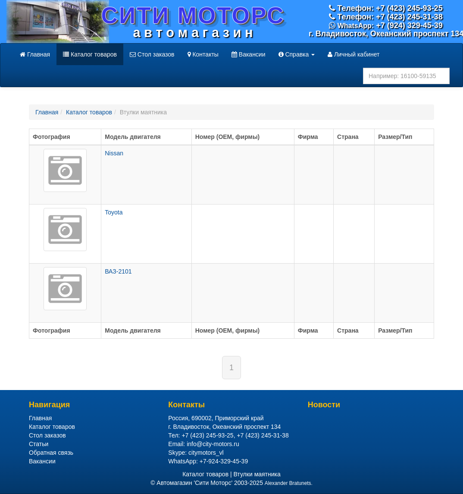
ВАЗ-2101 (118, 271)
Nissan (114, 153)
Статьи (38, 444)
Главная (35, 54)
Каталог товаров (90, 54)
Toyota (113, 212)
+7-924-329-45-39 (224, 461)
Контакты (203, 54)
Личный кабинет (353, 54)
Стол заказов (152, 54)
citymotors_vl (206, 452)
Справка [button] (296, 54)
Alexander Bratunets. (289, 483)
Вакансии (249, 54)
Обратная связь (51, 452)
